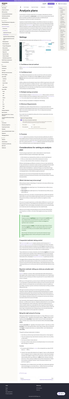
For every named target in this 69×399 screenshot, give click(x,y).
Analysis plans (5, 34)
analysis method (25, 67)
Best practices (5, 47)
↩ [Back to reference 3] (47, 367)
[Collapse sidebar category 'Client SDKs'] (15, 76)
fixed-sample (24, 243)
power (39, 255)
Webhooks (4, 147)
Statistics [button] (3, 139)
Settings (60, 8)
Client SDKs (4, 76)
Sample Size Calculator (38, 256)
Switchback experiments (7, 57)
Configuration (5, 30)
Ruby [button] (3, 106)
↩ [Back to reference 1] (29, 349)
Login (44, 3)
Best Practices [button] (4, 112)
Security (38, 389)
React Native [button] (5, 87)
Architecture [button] (4, 68)
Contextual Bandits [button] (5, 62)
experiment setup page (46, 40)
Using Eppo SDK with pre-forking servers (8, 118)
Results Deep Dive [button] (6, 43)
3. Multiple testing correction (62, 18)
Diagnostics (5, 51)
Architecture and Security (6, 143)
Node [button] (4, 91)
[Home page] (20, 7)
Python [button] (4, 97)
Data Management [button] (5, 24)
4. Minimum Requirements (62, 22)
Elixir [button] (3, 108)
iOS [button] (3, 85)
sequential (30, 243)
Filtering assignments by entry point (8, 39)
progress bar (34, 141)
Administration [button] (4, 141)
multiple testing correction (36, 94)
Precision (21, 136)
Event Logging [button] (4, 74)
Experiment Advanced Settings (8, 36)
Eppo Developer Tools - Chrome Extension (7, 115)
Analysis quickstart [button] (5, 9)
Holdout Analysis (6, 55)
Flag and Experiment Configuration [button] (8, 22)
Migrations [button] (4, 133)
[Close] (67, 1)
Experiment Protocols (7, 32)
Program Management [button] (7, 45)
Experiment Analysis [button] (5, 26)
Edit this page (23, 373)
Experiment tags (6, 53)
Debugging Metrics (5, 135)
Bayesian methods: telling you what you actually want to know (62, 41)
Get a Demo (51, 3)
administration (29, 24)
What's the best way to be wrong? (62, 31)
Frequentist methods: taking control (62, 35)
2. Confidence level (62, 15)
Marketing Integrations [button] (6, 124)
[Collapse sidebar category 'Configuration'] (15, 30)
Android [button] (4, 80)
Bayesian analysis (25, 234)
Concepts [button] (3, 70)
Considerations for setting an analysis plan (62, 27)
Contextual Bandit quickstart (7, 14)
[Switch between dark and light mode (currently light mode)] (56, 4)
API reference (39, 388)
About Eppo (4, 7)
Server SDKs (4, 89)
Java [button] (3, 99)
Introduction (5, 28)
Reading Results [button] (5, 41)
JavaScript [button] (4, 78)
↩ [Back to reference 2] (30, 361)
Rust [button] (3, 104)
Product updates (9, 393)
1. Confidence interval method (62, 11)
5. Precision (62, 24)
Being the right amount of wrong (62, 47)
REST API (4, 145)
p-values (35, 348)
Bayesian (21, 273)
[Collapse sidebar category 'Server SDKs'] (15, 89)
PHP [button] (3, 95)
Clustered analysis (6, 49)
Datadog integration (5, 110)
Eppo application (9, 391)
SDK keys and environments (7, 72)
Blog (7, 389)
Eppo (7, 388)
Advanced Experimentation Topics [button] (8, 131)
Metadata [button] (3, 129)
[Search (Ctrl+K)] (62, 4)
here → (53, 0)
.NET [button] (3, 93)
